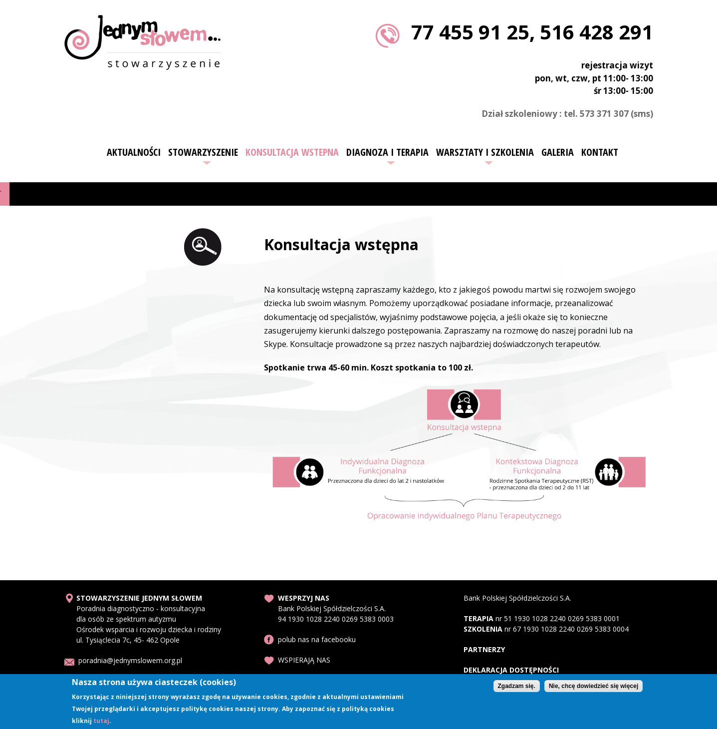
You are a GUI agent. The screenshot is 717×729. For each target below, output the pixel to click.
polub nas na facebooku (317, 639)
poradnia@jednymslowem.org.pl (130, 660)
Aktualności (134, 152)
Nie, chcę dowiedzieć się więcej (593, 688)
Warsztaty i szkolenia (485, 152)
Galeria (557, 152)
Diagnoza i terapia (387, 152)
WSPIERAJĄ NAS (304, 660)
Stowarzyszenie (203, 152)
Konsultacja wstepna (292, 152)
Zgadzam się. (516, 688)
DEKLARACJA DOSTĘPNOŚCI (511, 670)
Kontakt (599, 152)
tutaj (101, 723)
